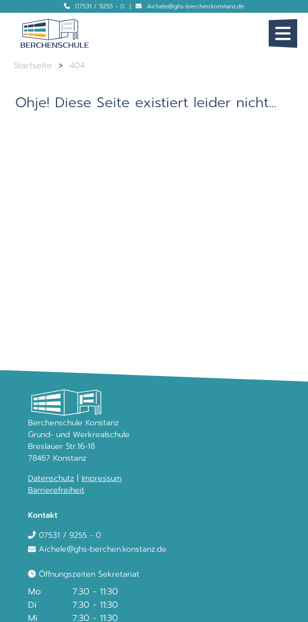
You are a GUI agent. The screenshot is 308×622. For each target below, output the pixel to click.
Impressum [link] (102, 478)
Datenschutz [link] (51, 478)
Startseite (33, 65)
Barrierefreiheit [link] (56, 490)
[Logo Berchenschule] (55, 33)
